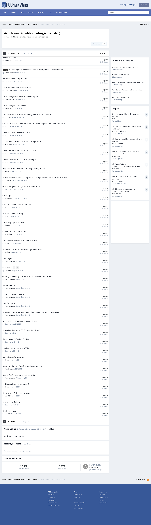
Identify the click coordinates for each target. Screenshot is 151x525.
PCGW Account (61, 12)
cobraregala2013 (120, 131)
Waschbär (8, 234)
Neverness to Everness (120, 75)
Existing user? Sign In (128, 5)
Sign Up (144, 5)
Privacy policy (52, 503)
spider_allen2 (9, 60)
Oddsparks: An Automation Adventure (125, 67)
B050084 (7, 117)
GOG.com (77, 506)
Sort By (103, 53)
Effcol (6, 126)
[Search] (120, 12)
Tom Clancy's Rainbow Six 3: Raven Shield (127, 90)
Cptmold (7, 243)
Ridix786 (7, 396)
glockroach (8, 436)
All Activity (40, 12)
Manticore (8, 369)
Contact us (51, 497)
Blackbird (8, 270)
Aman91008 (9, 198)
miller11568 (118, 194)
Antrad (7, 207)
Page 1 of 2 (27, 53)
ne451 (7, 81)
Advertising (51, 500)
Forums (13, 12)
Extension (77, 497)
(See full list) (49, 429)
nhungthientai (10, 90)
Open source (103, 497)
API (75, 500)
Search (30, 12)
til (114, 119)
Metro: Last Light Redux (120, 97)
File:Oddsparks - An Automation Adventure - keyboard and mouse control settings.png (127, 82)
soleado (117, 156)
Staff (50, 12)
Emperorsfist (118, 181)
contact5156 (118, 169)
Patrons (101, 500)
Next (13, 53)
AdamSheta (93, 467)
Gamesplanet (78, 508)
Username (8, 144)
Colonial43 (8, 180)
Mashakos (8, 108)
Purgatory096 (18, 436)
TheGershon (118, 144)
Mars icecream (10, 261)
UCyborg (8, 252)
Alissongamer (9, 99)
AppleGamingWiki (80, 503)
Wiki (5, 12)
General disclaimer (54, 506)
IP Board (102, 495)
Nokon (7, 171)
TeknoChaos (9, 73)
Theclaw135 (9, 225)
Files (22, 12)
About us (51, 495)
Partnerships (78, 495)
